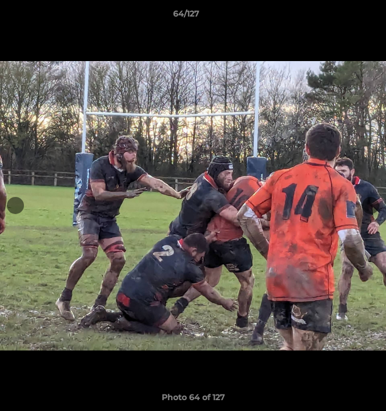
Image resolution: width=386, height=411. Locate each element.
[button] (345, 16)
